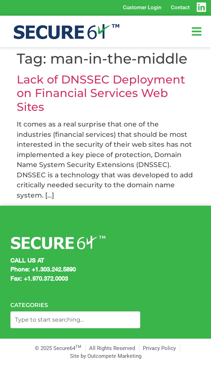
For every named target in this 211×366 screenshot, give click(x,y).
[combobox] (75, 319)
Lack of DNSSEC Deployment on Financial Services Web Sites (101, 93)
